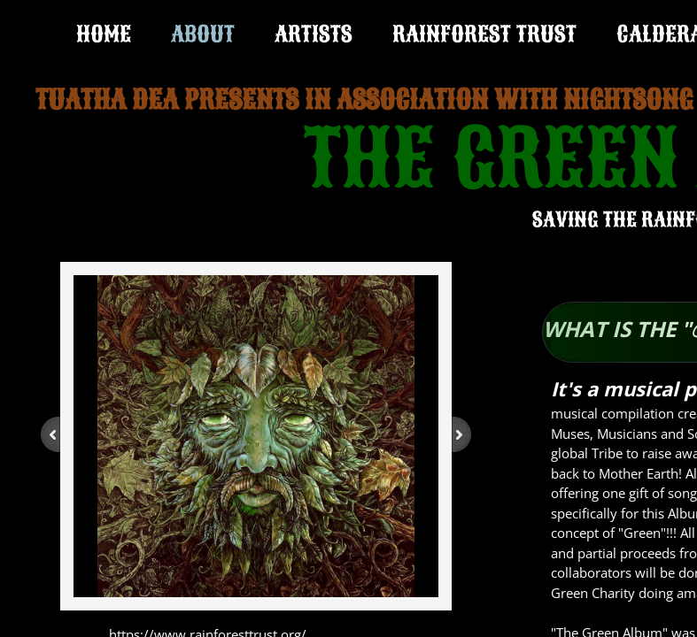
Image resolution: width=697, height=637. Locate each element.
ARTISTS (313, 34)
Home (103, 34)
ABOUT (203, 34)
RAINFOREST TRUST (484, 34)
